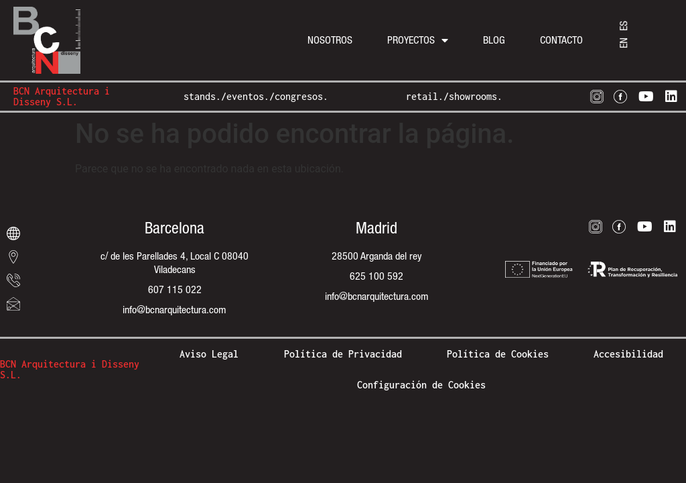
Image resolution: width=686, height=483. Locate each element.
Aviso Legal (209, 354)
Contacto (561, 40)
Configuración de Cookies (421, 384)
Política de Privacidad (343, 354)
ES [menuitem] (623, 26)
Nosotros (329, 40)
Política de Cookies (498, 354)
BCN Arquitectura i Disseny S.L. (61, 96)
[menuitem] (623, 43)
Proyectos (417, 40)
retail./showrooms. (454, 96)
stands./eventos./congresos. (256, 96)
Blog (494, 40)
